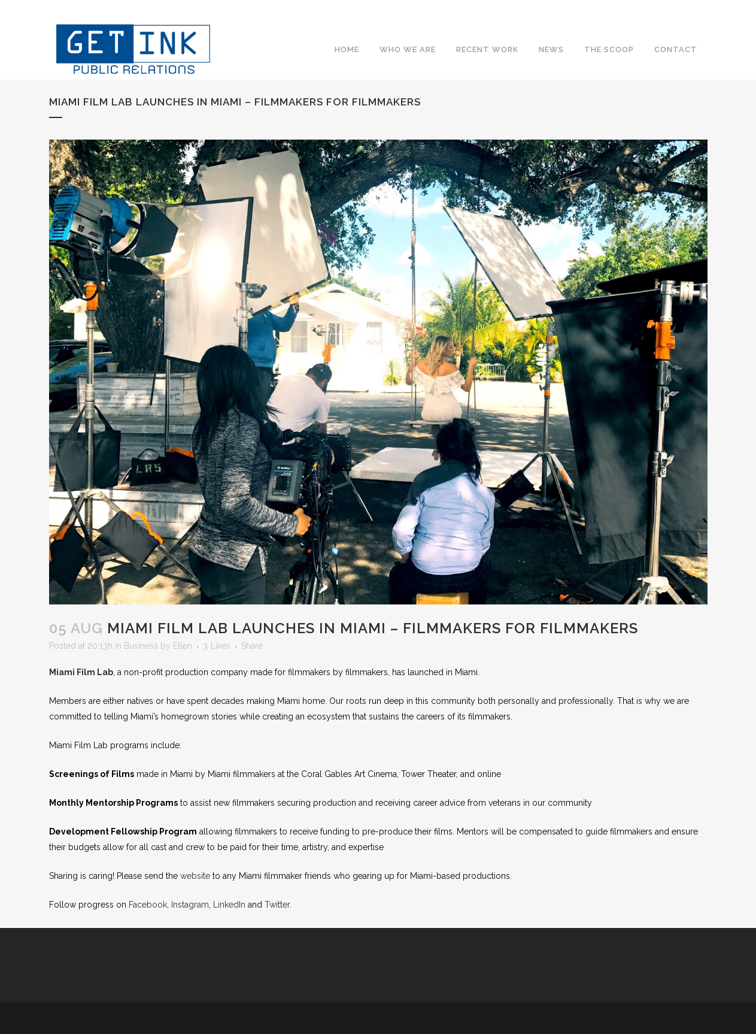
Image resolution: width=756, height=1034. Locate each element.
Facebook (631, 26)
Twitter (653, 26)
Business (141, 646)
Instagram (676, 26)
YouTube (699, 26)
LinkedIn (229, 904)
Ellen (182, 646)
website (195, 876)
